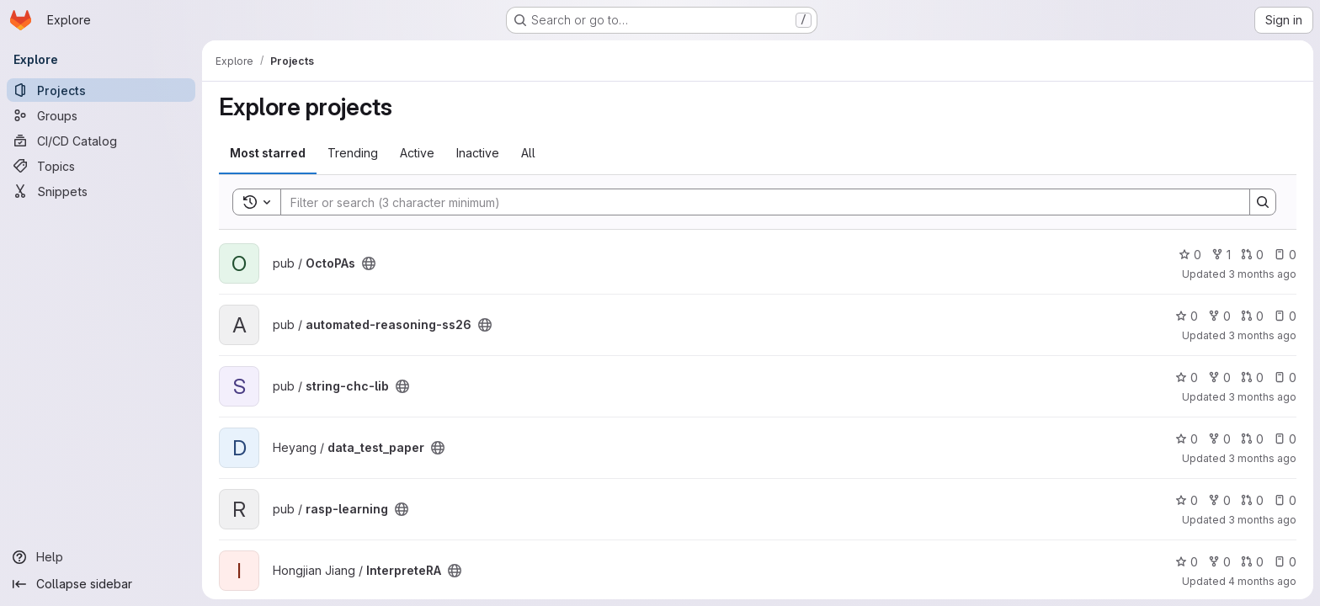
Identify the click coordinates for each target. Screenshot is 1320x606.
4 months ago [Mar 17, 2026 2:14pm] (1262, 581)
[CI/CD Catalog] (101, 140)
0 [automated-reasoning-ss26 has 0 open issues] (1285, 316)
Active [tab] (417, 153)
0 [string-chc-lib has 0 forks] (1219, 377)
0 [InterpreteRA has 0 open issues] (1285, 562)
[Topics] (101, 166)
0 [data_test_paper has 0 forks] (1219, 439)
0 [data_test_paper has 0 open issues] (1285, 439)
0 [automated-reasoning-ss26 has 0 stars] (1186, 316)
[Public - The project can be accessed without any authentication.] (368, 263)
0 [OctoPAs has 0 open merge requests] (1252, 254)
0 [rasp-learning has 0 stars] (1186, 500)
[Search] (756, 202)
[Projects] (101, 90)
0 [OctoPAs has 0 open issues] (1285, 254)
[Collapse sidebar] (101, 584)
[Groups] (101, 115)
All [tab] (528, 153)
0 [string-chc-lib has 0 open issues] (1285, 377)
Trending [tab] (352, 153)
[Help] (101, 557)
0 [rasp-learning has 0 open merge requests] (1252, 500)
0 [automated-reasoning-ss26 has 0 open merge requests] (1252, 316)
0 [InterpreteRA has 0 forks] (1219, 562)
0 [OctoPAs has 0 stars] (1190, 254)
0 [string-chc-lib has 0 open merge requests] (1252, 377)
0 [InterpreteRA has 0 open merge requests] (1252, 562)
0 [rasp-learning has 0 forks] (1219, 500)
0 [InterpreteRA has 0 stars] (1186, 562)
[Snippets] (101, 191)
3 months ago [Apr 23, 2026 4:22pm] (1262, 335)
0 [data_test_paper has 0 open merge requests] (1252, 439)
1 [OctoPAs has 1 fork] (1221, 254)
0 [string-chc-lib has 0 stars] (1186, 377)
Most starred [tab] (268, 153)
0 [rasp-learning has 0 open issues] (1285, 500)
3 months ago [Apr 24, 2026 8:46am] (1262, 274)
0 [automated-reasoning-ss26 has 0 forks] (1219, 316)
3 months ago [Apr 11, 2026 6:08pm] (1262, 519)
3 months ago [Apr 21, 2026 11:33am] (1262, 397)
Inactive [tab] (477, 153)
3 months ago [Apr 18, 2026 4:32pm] (1262, 458)
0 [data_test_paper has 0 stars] (1186, 439)
